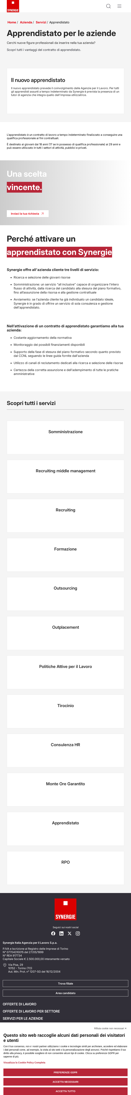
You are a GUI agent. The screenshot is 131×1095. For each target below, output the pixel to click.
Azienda (26, 22)
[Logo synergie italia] (13, 6)
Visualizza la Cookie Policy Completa (24, 1062)
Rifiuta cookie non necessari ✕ (110, 1028)
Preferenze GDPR (65, 1072)
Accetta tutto (65, 1091)
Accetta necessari (65, 1081)
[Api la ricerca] (108, 6)
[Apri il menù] (119, 6)
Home (12, 22)
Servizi (41, 22)
